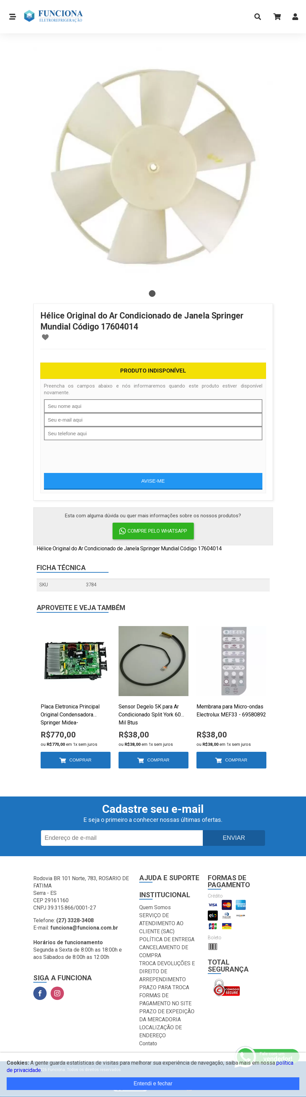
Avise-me (153, 481)
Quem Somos (155, 907)
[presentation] (94, 453)
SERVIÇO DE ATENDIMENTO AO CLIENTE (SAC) (161, 923)
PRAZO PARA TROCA (164, 987)
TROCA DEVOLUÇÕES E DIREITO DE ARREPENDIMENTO (167, 971)
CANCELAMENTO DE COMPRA (163, 951)
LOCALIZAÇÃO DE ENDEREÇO (160, 1031)
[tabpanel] (153, 167)
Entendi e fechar (153, 1083)
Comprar (80, 759)
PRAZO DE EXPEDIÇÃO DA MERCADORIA (166, 1015)
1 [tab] (152, 293)
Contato (148, 1043)
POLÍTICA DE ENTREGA (166, 939)
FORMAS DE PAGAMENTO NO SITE (165, 999)
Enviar (234, 838)
